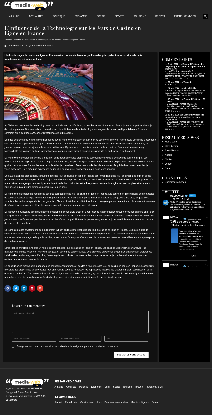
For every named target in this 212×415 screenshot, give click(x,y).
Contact (155, 402)
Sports (119, 16)
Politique (59, 16)
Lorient (168, 163)
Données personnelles (116, 402)
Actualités (36, 16)
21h (206, 265)
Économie (80, 16)
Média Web (171, 141)
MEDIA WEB (174, 219)
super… (170, 84)
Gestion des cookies (91, 402)
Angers (168, 155)
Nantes (168, 159)
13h (206, 218)
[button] (205, 16)
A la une (14, 16)
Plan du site (71, 402)
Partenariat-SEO (185, 16)
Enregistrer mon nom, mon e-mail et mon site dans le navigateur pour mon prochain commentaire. (67, 346)
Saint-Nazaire (172, 150)
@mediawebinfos (194, 220)
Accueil (7, 40)
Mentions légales (140, 402)
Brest (167, 168)
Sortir (101, 16)
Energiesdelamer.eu (175, 182)
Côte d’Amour (172, 146)
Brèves (160, 16)
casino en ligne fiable (122, 129)
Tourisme (140, 16)
